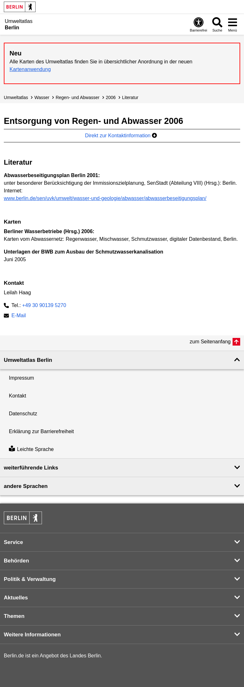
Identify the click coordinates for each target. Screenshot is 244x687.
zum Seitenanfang (210, 341)
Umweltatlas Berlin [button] (28, 360)
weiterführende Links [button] (31, 468)
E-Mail (18, 316)
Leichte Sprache (31, 449)
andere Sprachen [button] (26, 486)
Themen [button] (14, 616)
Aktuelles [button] (16, 598)
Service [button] (13, 542)
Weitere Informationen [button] (32, 635)
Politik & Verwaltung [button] (30, 579)
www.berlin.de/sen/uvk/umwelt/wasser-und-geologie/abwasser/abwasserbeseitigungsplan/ (105, 198)
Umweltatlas (16, 97)
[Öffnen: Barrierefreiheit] (198, 24)
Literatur (130, 97)
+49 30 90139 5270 (44, 305)
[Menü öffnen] (232, 24)
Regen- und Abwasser (77, 97)
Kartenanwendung (30, 69)
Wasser (41, 97)
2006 (111, 97)
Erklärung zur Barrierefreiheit (41, 431)
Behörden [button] (16, 561)
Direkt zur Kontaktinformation (121, 135)
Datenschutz (23, 413)
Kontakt (17, 395)
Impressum (21, 378)
